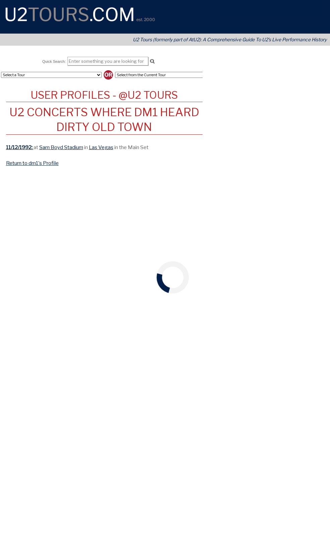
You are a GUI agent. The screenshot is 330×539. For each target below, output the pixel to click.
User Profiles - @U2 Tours (104, 95)
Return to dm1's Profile (32, 163)
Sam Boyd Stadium (61, 147)
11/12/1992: (20, 147)
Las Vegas (101, 147)
